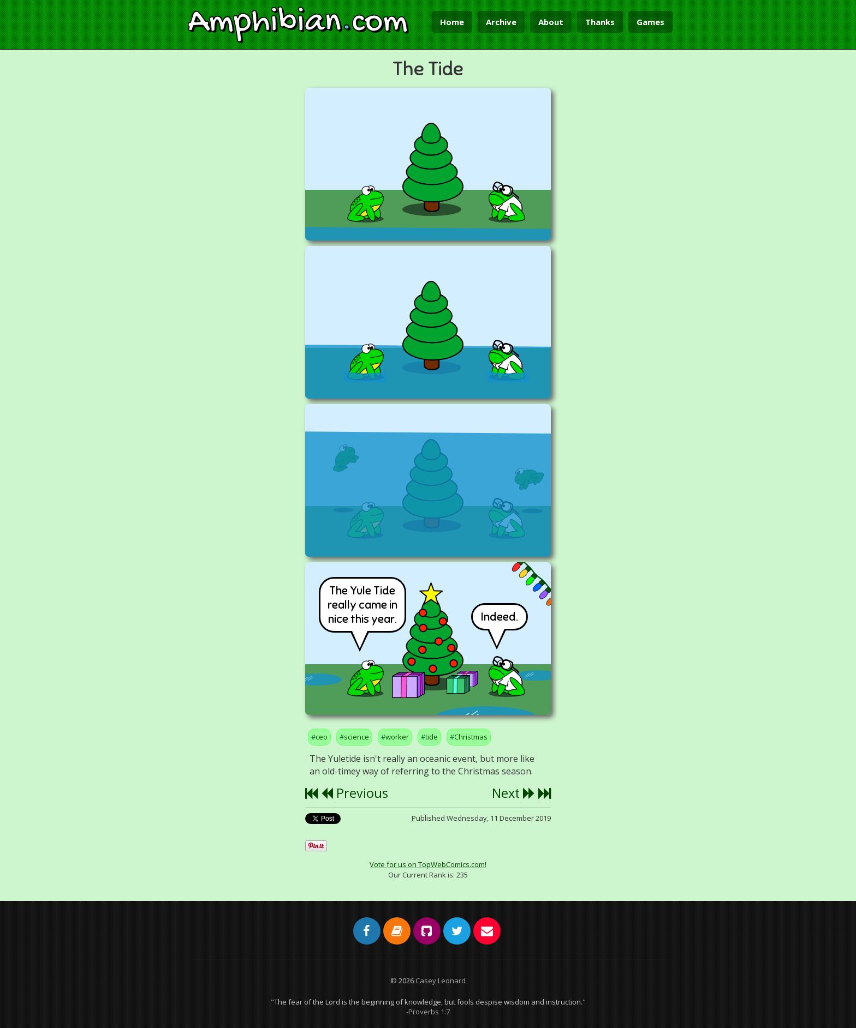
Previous (354, 793)
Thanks (600, 21)
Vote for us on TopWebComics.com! (428, 864)
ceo (322, 737)
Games (650, 21)
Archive (501, 21)
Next (513, 793)
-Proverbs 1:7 (428, 1012)
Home (452, 21)
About (550, 21)
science (356, 737)
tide (431, 737)
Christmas (471, 737)
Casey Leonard (440, 980)
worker (397, 737)
